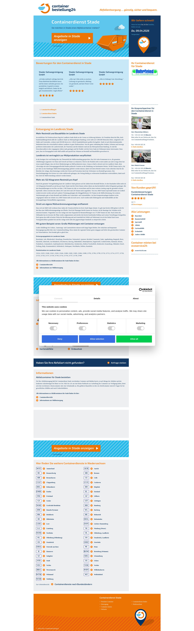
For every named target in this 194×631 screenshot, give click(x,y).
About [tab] (136, 298)
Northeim (49, 533)
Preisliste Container (107, 602)
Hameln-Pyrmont (52, 510)
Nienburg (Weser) (100, 528)
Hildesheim (50, 519)
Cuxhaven (97, 482)
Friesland (49, 496)
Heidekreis (50, 515)
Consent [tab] (58, 298)
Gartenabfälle (46, 349)
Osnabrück (50, 542)
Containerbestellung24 (52, 628)
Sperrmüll (138, 222)
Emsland (97, 492)
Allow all (134, 339)
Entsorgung (104, 604)
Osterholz (97, 542)
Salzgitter (49, 556)
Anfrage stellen (118, 362)
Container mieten (106, 607)
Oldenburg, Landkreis (101, 533)
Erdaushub (77, 349)
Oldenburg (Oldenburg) (54, 538)
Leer (48, 524)
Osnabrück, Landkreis (101, 538)
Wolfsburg (49, 579)
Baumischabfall (140, 219)
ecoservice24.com (140, 250)
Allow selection (97, 339)
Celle (95, 478)
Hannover (49, 551)
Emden (48, 492)
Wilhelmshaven (99, 570)
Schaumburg (98, 556)
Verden (96, 565)
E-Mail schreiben (137, 147)
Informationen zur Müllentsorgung (51, 268)
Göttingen (97, 501)
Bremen (96, 473)
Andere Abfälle (140, 234)
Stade (48, 561)
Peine (96, 547)
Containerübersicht (46, 265)
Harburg (97, 510)
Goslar (48, 501)
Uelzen (96, 561)
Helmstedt (97, 515)
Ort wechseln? (57, 46)
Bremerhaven (51, 478)
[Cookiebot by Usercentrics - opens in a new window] (141, 290)
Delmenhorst (50, 487)
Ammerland (50, 469)
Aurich (96, 469)
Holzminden (98, 519)
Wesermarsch (51, 570)
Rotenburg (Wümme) (101, 551)
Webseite (104, 609)
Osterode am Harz (52, 547)
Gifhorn (96, 496)
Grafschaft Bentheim (53, 505)
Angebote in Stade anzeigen (67, 37)
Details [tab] (97, 298)
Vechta (48, 565)
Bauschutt (138, 216)
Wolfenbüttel (98, 574)
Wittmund (49, 574)
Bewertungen (137, 204)
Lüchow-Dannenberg (101, 524)
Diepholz (97, 487)
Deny (60, 339)
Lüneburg (49, 528)
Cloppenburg (50, 482)
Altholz (137, 225)
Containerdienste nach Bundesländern (73, 584)
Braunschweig (51, 473)
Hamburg (97, 505)
